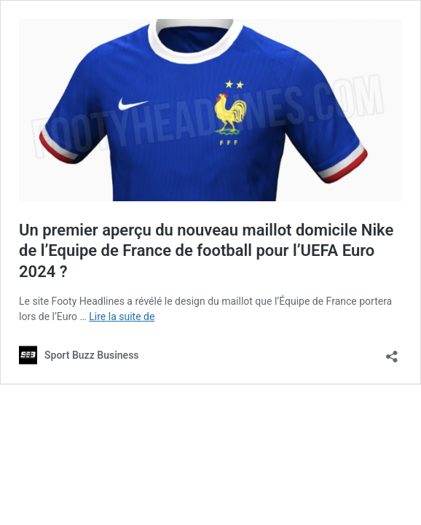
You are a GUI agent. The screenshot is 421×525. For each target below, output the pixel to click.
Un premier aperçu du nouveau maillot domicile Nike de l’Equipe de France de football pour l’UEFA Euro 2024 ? (206, 251)
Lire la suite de (121, 316)
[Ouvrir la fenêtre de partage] (392, 352)
